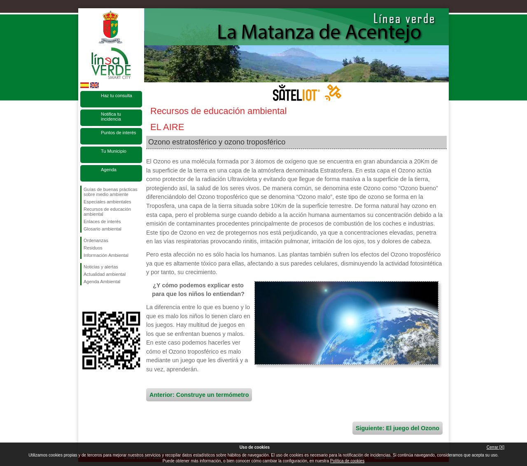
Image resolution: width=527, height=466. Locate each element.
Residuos (93, 247)
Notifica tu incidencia (111, 116)
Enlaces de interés (102, 221)
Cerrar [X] (495, 447)
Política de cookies (347, 461)
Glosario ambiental (102, 228)
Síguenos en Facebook (85, 298)
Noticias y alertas (101, 266)
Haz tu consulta (116, 95)
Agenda (109, 169)
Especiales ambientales (107, 201)
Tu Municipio (113, 151)
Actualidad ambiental (105, 274)
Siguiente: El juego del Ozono (397, 428)
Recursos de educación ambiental (107, 212)
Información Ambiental (106, 255)
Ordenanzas (96, 240)
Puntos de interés (118, 132)
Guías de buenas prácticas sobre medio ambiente (111, 192)
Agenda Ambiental (102, 281)
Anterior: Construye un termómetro (199, 394)
